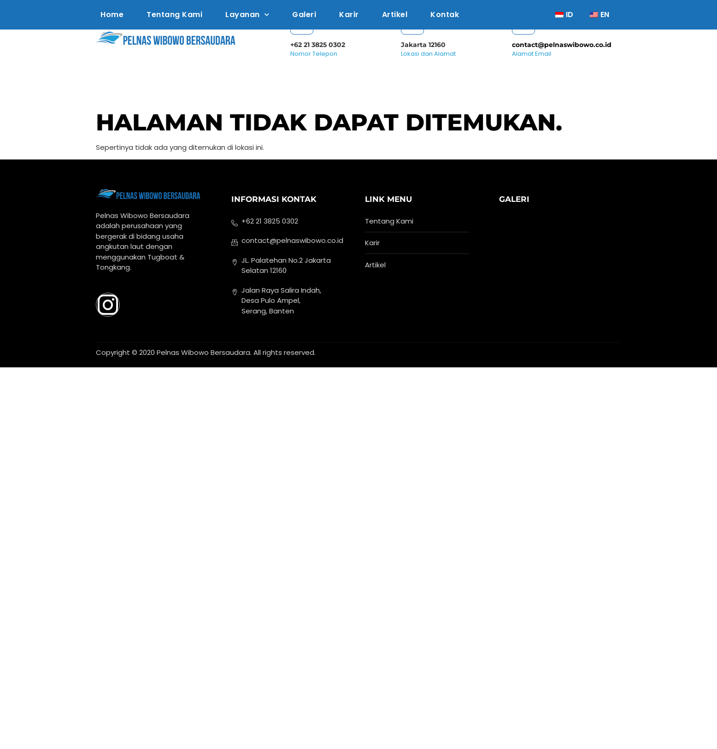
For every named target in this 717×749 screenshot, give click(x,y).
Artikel (395, 14)
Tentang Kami (174, 14)
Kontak (444, 14)
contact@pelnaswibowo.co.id (561, 45)
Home (111, 14)
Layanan (247, 14)
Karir (349, 14)
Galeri (304, 14)
